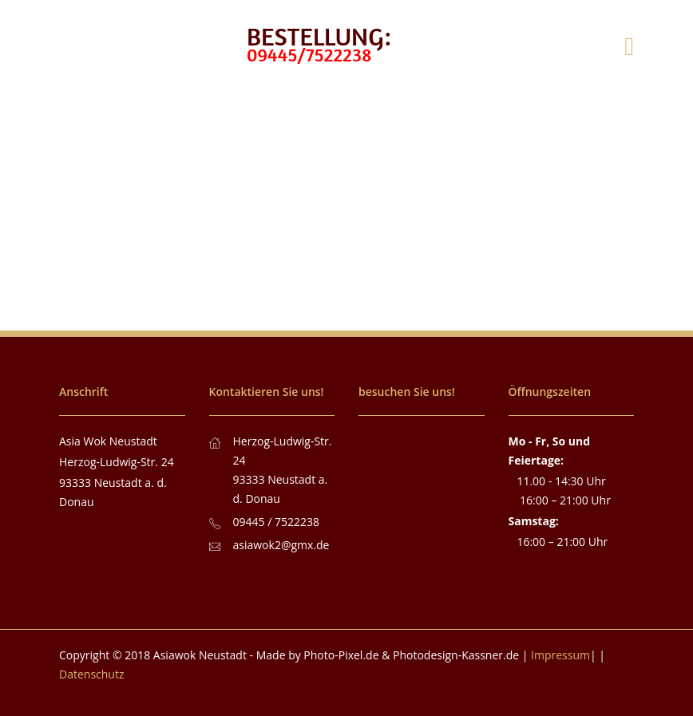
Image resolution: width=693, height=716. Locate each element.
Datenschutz (91, 674)
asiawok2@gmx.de (281, 544)
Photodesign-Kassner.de (456, 655)
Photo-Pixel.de (340, 655)
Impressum (560, 655)
